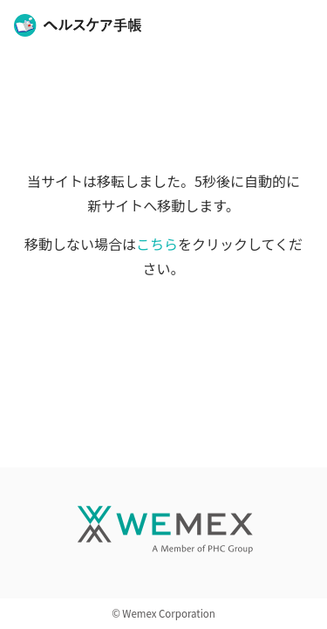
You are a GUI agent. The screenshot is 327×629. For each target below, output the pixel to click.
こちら (157, 243)
